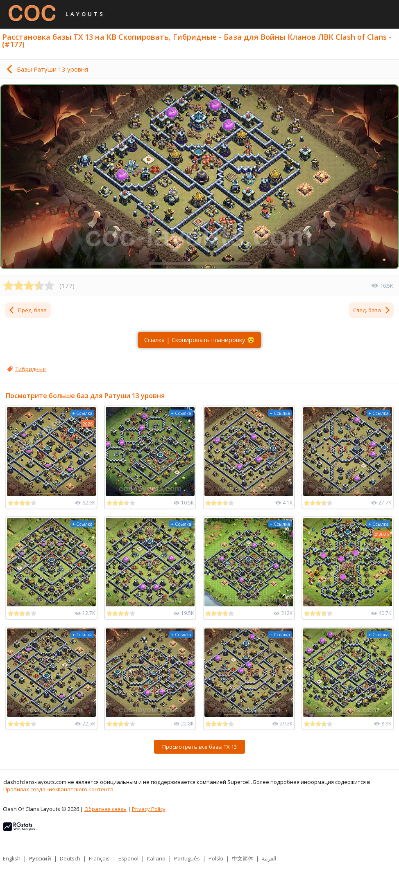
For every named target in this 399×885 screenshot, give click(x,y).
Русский (40, 858)
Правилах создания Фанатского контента (58, 789)
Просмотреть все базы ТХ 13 (199, 746)
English (11, 858)
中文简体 (242, 858)
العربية (269, 858)
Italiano (156, 858)
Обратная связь (105, 809)
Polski (216, 858)
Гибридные (30, 369)
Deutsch (70, 858)
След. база (372, 310)
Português (187, 858)
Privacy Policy (148, 809)
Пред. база (27, 310)
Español (128, 858)
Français (99, 858)
